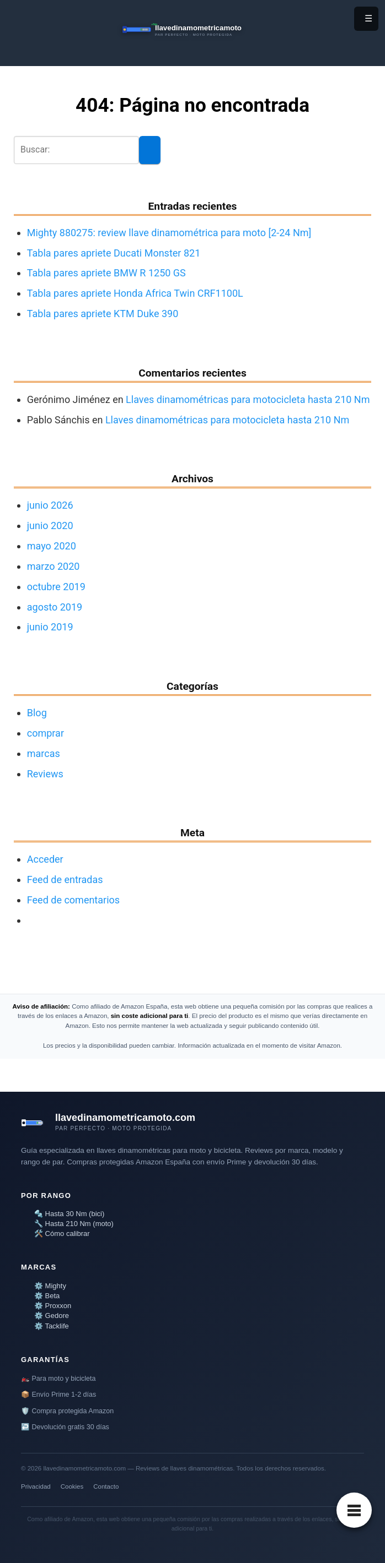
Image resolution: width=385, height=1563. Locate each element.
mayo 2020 (51, 546)
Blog (37, 712)
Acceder (45, 859)
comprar (45, 733)
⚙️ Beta (47, 1296)
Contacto (106, 1486)
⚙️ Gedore (51, 1315)
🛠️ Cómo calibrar (62, 1233)
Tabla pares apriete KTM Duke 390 (102, 313)
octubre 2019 (56, 586)
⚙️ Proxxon (52, 1305)
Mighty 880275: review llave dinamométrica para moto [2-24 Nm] (169, 232)
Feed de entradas (65, 879)
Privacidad (36, 1486)
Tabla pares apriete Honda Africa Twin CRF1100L (135, 293)
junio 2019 (50, 627)
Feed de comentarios (73, 900)
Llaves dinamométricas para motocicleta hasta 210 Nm (248, 399)
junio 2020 (50, 525)
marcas (43, 753)
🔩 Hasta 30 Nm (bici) (69, 1214)
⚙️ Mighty (50, 1286)
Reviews (45, 774)
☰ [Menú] (368, 18)
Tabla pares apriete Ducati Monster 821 (113, 253)
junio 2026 (50, 505)
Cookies (72, 1486)
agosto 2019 (54, 607)
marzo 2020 (53, 566)
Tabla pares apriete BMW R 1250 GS (106, 273)
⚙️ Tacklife (51, 1326)
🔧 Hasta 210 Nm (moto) (74, 1223)
